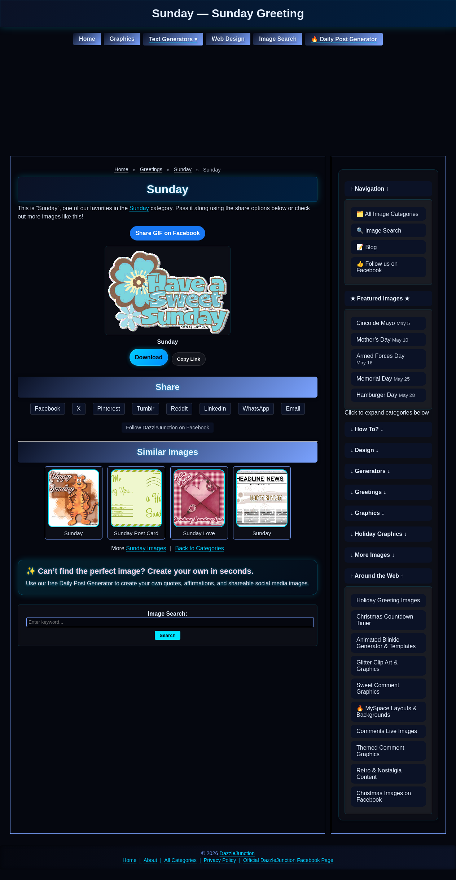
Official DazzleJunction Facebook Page (288, 860)
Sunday (183, 169)
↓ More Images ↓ (372, 555)
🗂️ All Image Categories (387, 214)
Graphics (122, 39)
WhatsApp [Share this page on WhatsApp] (256, 409)
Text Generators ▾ (173, 39)
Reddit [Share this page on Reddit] (179, 409)
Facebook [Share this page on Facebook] (47, 409)
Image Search (278, 39)
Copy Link (188, 359)
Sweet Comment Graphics (377, 688)
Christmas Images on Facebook (383, 796)
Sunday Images (146, 548)
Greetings (151, 169)
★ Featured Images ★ (379, 298)
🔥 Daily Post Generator (344, 39)
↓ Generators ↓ (370, 471)
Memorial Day (383, 379)
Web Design (228, 39)
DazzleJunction (237, 853)
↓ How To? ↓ (366, 429)
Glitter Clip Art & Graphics (377, 665)
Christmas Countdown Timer (384, 620)
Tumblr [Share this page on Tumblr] (145, 409)
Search (167, 635)
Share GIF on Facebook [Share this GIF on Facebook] (167, 233)
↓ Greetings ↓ (368, 492)
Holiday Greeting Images (388, 600)
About (150, 860)
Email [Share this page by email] (293, 409)
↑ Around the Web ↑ (377, 576)
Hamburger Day (385, 395)
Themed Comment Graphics (380, 751)
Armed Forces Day (380, 359)
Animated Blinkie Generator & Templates (386, 643)
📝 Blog (366, 247)
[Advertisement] (228, 101)
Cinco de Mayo (383, 323)
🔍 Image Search (378, 230)
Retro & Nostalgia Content (379, 773)
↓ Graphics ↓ (367, 513)
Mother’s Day (382, 340)
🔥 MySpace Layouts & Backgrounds (386, 711)
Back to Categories (199, 548)
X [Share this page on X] (79, 409)
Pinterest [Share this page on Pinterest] (108, 409)
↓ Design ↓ (364, 450)
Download (148, 357)
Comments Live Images (386, 731)
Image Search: (167, 614)
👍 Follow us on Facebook (377, 267)
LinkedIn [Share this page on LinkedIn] (215, 409)
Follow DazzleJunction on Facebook (167, 427)
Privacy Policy (220, 860)
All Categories (180, 860)
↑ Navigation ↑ (369, 189)
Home (87, 39)
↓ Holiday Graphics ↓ (378, 534)
